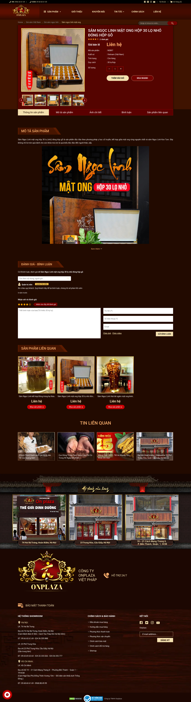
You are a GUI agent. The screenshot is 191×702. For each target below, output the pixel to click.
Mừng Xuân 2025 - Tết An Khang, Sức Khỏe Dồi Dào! (114, 456)
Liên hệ (157, 11)
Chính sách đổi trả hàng (99, 636)
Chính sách (137, 11)
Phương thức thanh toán (100, 621)
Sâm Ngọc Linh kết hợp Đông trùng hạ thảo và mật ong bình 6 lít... (36, 396)
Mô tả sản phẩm (64, 112)
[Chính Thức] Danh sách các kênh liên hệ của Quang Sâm (35, 456)
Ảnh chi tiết (95, 112)
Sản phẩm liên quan (157, 112)
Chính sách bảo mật (98, 631)
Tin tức (119, 11)
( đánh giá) (104, 39)
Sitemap (93, 640)
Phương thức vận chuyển (100, 626)
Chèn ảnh (107, 333)
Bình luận (126, 112)
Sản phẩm (53, 11)
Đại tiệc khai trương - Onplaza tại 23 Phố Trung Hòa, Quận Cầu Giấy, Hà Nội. (155, 456)
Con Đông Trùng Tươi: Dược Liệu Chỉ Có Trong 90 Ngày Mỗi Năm (75, 456)
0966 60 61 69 (20, 2)
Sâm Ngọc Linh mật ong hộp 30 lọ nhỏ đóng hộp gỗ (76, 396)
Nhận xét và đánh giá (27, 299)
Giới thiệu (76, 11)
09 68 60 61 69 (41, 2)
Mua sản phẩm (36, 407)
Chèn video (117, 333)
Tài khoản (162, 2)
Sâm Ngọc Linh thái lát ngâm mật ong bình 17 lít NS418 (115, 396)
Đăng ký (165, 630)
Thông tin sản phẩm (33, 112)
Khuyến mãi (98, 11)
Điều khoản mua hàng (99, 612)
